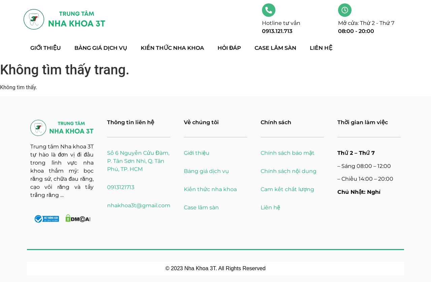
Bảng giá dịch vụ (100, 48)
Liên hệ (321, 48)
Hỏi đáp (229, 48)
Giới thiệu (45, 48)
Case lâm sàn (275, 48)
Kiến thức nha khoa (172, 48)
